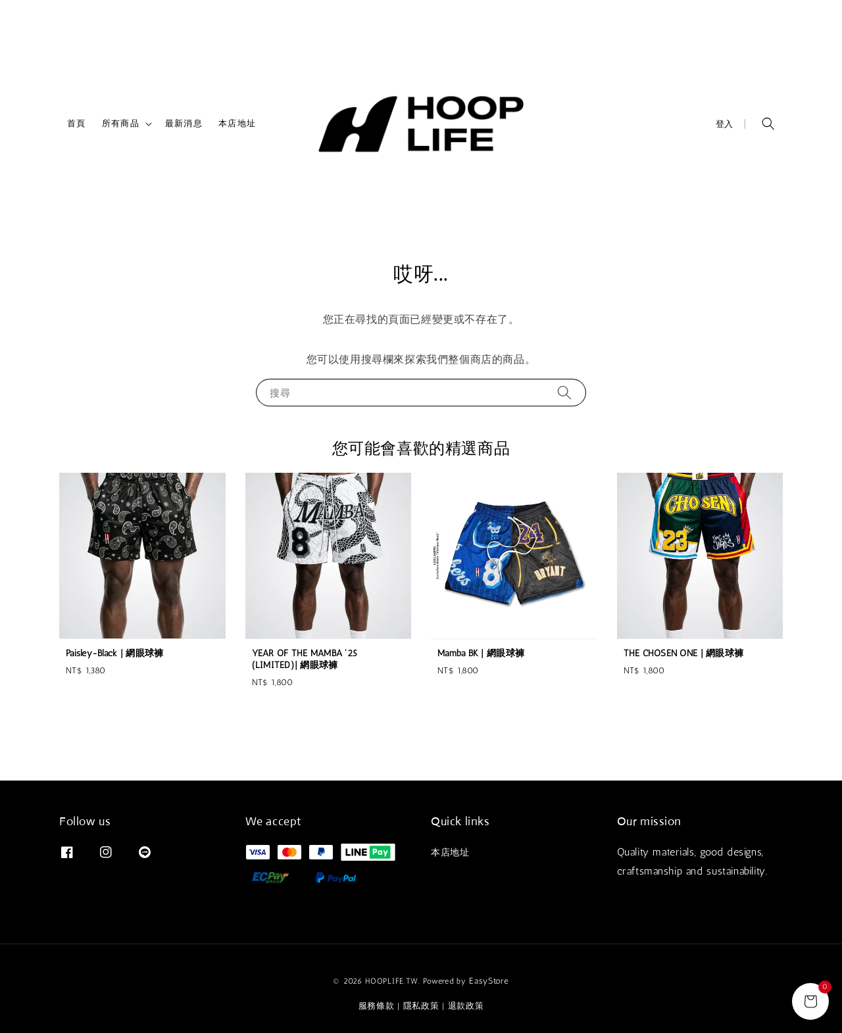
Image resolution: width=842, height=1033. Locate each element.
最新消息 (184, 123)
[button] (768, 123)
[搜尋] (564, 392)
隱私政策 (421, 1006)
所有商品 (120, 123)
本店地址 (237, 123)
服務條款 (377, 1006)
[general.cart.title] (810, 1001)
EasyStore (488, 981)
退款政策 (466, 1006)
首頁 (76, 123)
